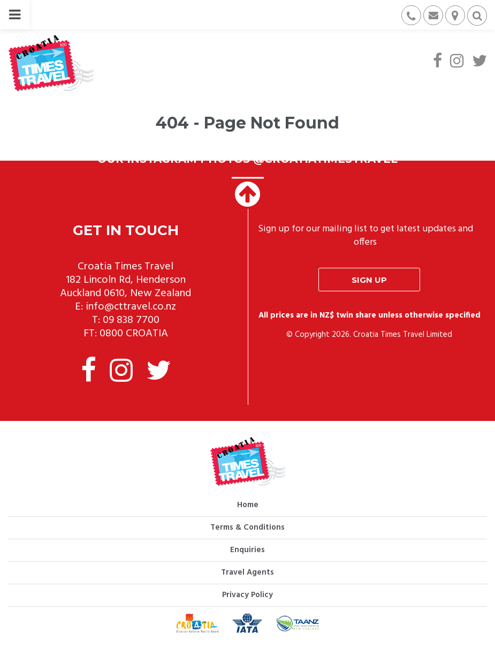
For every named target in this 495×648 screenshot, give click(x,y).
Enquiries (247, 550)
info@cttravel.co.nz (131, 306)
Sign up (369, 280)
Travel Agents (247, 572)
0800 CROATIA (134, 333)
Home (247, 505)
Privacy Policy (247, 595)
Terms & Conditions (247, 527)
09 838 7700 (131, 320)
